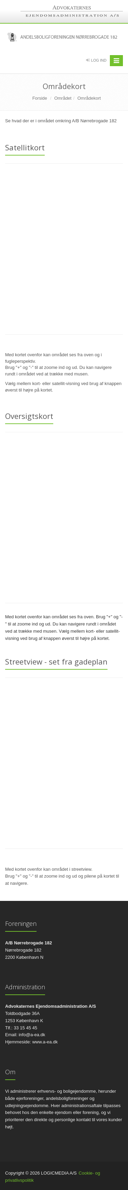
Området (63, 98)
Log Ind (98, 60)
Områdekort (89, 98)
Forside (39, 98)
